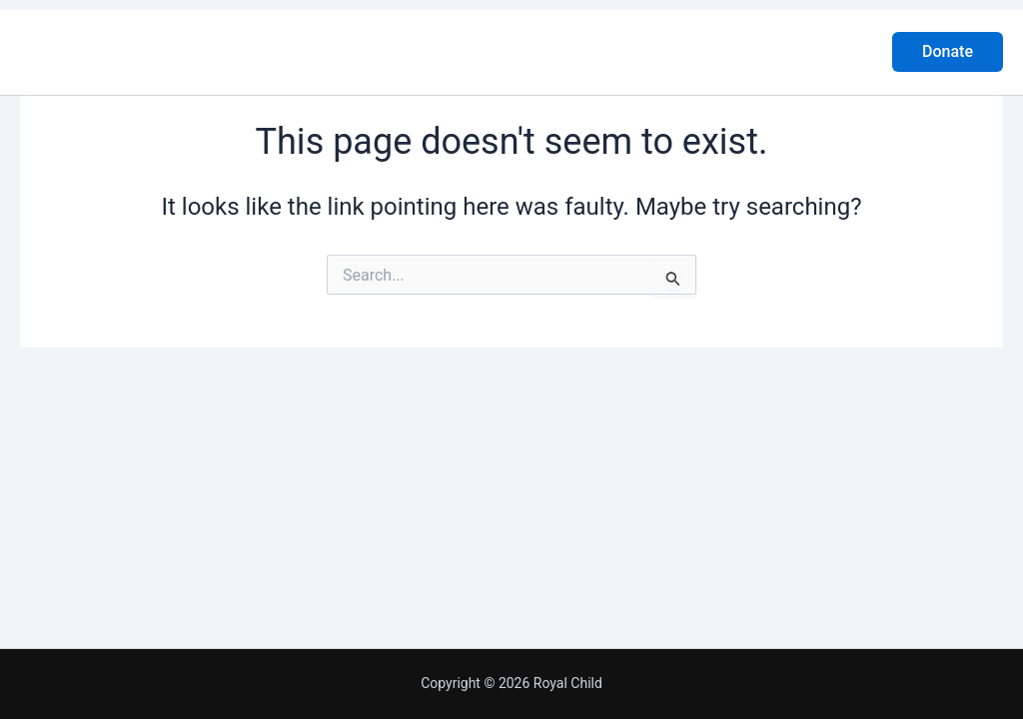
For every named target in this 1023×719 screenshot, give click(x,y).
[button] (947, 52)
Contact (678, 51)
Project (502, 51)
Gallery (588, 51)
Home (339, 51)
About (418, 51)
